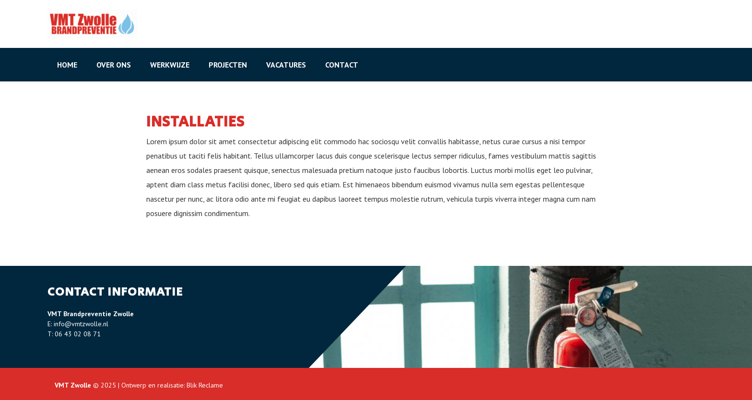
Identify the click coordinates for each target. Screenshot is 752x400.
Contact (341, 64)
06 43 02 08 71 (78, 334)
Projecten (228, 64)
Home (67, 64)
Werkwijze (169, 64)
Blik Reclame (205, 385)
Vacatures (286, 64)
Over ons (113, 64)
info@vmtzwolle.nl (81, 324)
